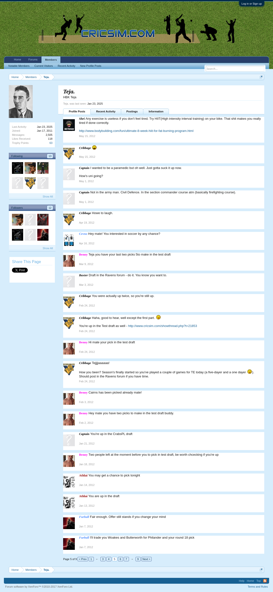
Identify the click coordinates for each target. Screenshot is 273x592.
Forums (33, 59)
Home (17, 59)
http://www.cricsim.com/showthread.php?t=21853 (162, 326)
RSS (265, 580)
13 (50, 156)
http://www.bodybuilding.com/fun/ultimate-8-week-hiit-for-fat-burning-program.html (136, 131)
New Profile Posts (90, 65)
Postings (132, 111)
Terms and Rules (258, 586)
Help (241, 580)
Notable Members (18, 65)
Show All (48, 196)
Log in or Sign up (252, 3)
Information (156, 111)
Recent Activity (105, 111)
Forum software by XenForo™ (39, 586)
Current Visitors (43, 65)
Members (51, 59)
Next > (146, 559)
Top (258, 580)
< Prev (83, 559)
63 (50, 142)
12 (50, 207)
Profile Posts (77, 111)
